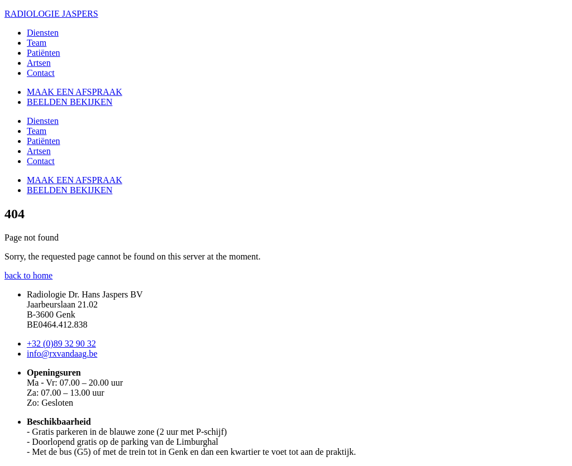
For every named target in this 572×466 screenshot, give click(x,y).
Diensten (43, 32)
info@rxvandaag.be (62, 353)
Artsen (39, 63)
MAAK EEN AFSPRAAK (74, 92)
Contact (41, 73)
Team (36, 42)
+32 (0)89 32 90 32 (61, 343)
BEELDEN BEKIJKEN (69, 102)
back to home (28, 275)
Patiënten (43, 52)
